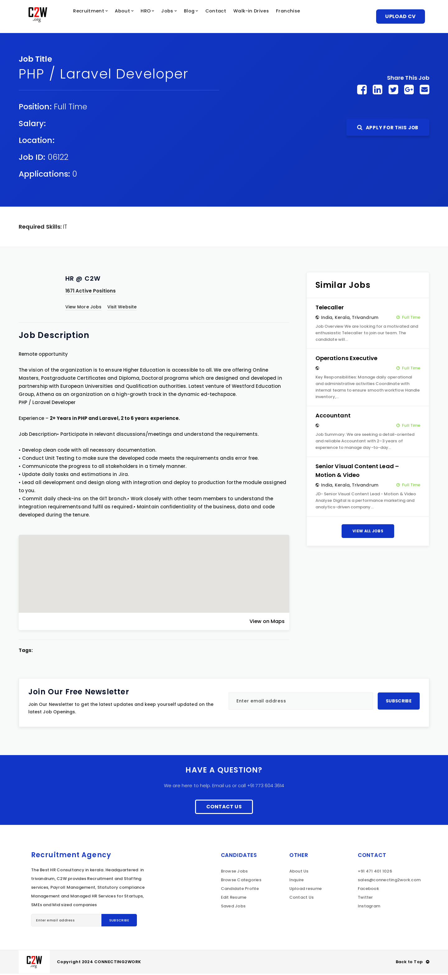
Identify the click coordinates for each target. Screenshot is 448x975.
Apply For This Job (387, 129)
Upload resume (305, 890)
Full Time (70, 107)
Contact (236, 17)
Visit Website (122, 308)
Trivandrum (365, 319)
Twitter (365, 898)
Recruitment (98, 17)
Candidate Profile (240, 890)
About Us (299, 872)
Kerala (342, 319)
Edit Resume (234, 898)
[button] (154, 569)
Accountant (333, 417)
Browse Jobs (234, 872)
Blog (207, 17)
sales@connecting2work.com (389, 881)
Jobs (183, 17)
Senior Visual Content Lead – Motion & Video (357, 472)
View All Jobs (367, 532)
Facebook (368, 890)
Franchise (315, 17)
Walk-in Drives (274, 17)
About (134, 17)
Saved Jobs (233, 907)
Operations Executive (346, 359)
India (326, 319)
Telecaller (329, 308)
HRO (159, 17)
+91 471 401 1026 (375, 872)
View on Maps (267, 622)
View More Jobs (83, 308)
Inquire (296, 881)
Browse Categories (241, 881)
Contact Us (224, 807)
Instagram (369, 907)
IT (65, 228)
